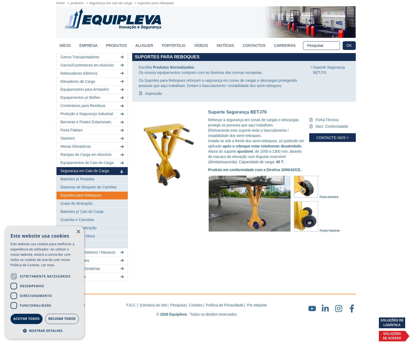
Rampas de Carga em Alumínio (92, 154)
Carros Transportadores (92, 57)
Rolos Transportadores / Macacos (92, 252)
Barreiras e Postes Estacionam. (92, 122)
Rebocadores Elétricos (92, 73)
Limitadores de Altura (77, 236)
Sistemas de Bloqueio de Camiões (88, 187)
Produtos (77, 3)
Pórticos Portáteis (92, 260)
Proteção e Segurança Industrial (92, 113)
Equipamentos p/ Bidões (92, 97)
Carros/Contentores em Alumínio (92, 65)
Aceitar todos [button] (26, 318)
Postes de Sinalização (78, 228)
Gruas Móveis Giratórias (92, 268)
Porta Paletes (92, 130)
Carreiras (285, 45)
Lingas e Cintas (92, 276)
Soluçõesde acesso (392, 336)
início (65, 45)
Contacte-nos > (332, 138)
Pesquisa (178, 305)
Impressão (153, 93)
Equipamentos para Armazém (92, 89)
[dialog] (44, 282)
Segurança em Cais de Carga (110, 3)
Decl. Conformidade (332, 126)
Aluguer (144, 45)
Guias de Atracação (76, 203)
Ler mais (47, 265)
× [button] (78, 232)
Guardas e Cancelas (77, 220)
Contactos (254, 45)
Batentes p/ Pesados (77, 179)
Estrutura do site (153, 305)
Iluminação (69, 244)
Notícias (225, 45)
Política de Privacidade (224, 305)
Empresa (88, 45)
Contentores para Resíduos (92, 105)
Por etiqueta (257, 305)
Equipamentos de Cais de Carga (92, 162)
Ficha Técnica (327, 120)
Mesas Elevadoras (92, 146)
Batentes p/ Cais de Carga (82, 211)
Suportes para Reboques (80, 195)
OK (349, 45)
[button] (45, 330)
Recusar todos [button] (62, 318)
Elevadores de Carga (92, 81)
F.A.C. (131, 305)
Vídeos (201, 45)
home (60, 3)
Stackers (92, 138)
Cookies (196, 305)
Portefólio (174, 45)
